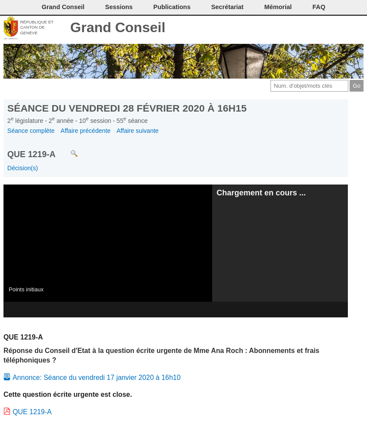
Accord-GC (343, 28)
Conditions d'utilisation (313, 28)
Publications (172, 6)
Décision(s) (22, 168)
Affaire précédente (85, 130)
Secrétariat (227, 6)
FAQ (319, 6)
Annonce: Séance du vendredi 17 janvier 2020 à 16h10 (96, 377)
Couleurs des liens (328, 28)
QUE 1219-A (32, 412)
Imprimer (299, 28)
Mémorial (278, 6)
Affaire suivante (138, 130)
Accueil (357, 28)
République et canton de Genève (36, 27)
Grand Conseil (118, 27)
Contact (285, 28)
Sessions (119, 6)
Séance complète (31, 130)
